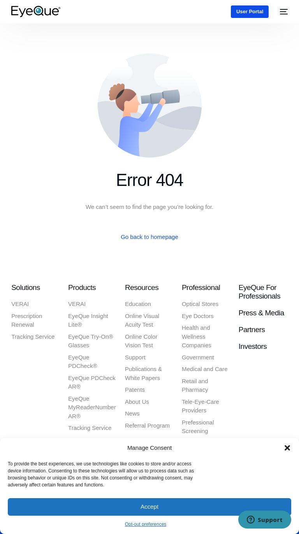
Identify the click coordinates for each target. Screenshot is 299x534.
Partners (252, 329)
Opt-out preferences (146, 524)
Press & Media (261, 313)
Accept (149, 506)
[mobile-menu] (282, 11)
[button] (287, 448)
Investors (253, 346)
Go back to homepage (149, 236)
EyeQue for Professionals (259, 292)
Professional (201, 287)
